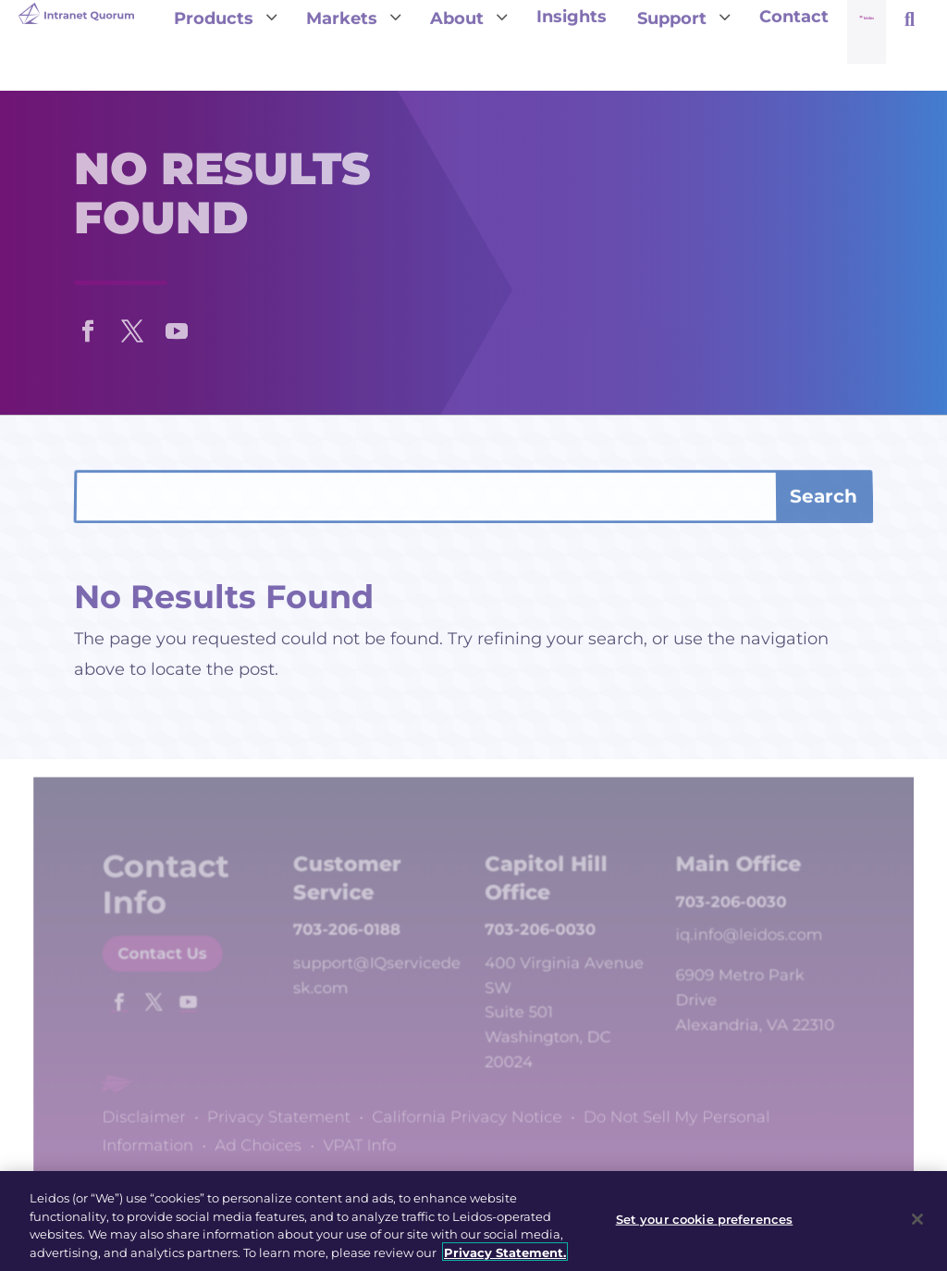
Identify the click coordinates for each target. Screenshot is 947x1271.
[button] (88, 327)
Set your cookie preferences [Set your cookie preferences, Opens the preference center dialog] (704, 1223)
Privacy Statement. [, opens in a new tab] (505, 1257)
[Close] (917, 1223)
